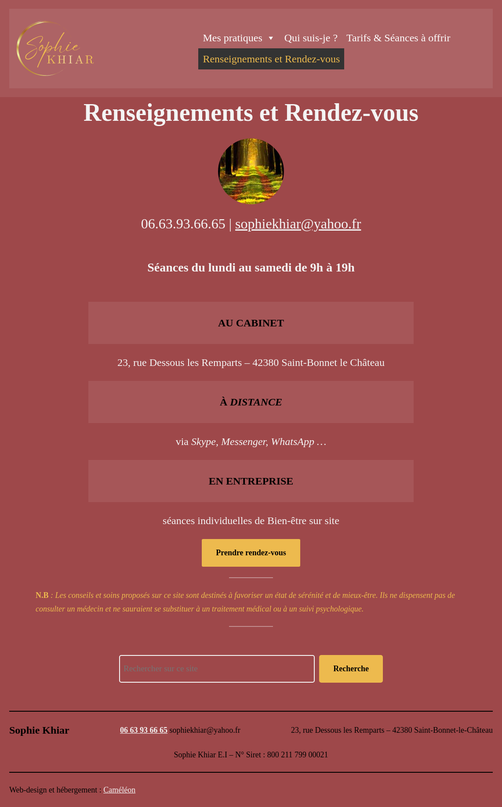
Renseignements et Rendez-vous (271, 59)
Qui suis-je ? (311, 37)
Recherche (351, 668)
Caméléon (119, 789)
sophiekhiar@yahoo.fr (298, 224)
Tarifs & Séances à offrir (398, 37)
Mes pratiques (239, 37)
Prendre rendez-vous (251, 552)
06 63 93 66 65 (143, 730)
